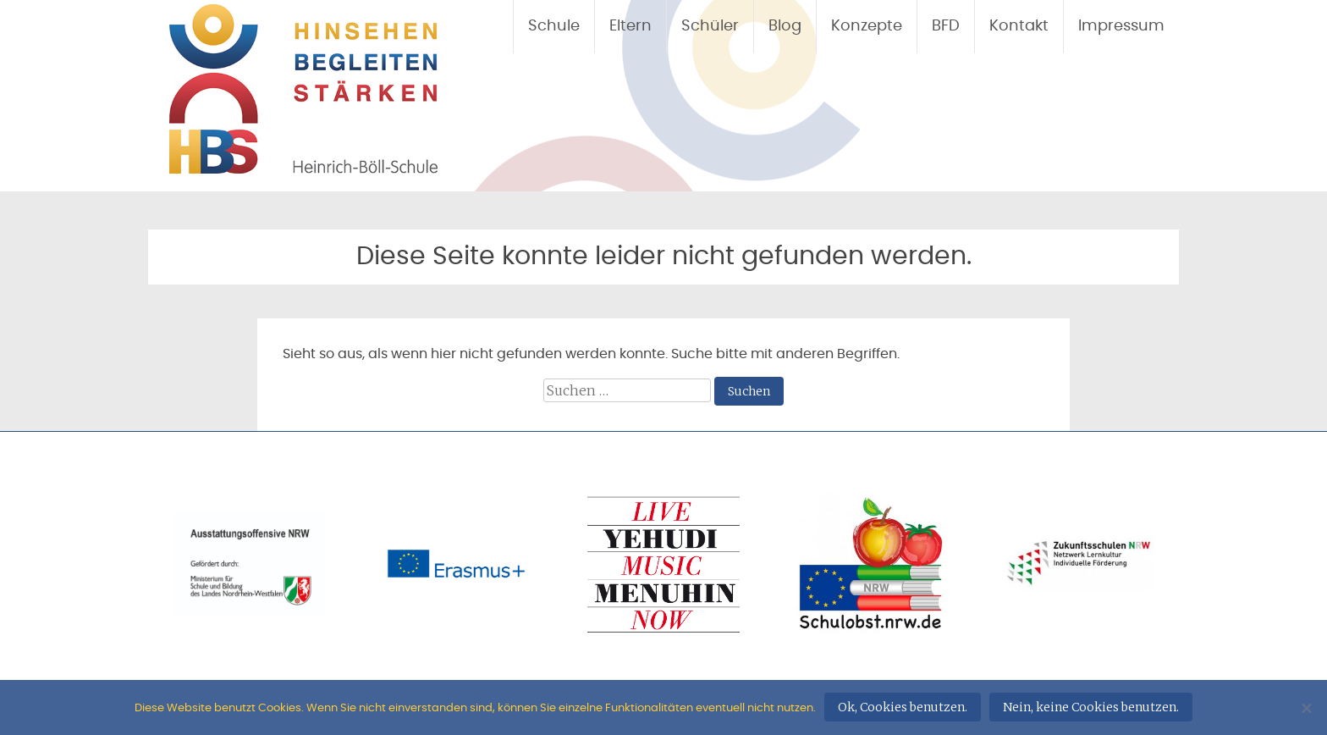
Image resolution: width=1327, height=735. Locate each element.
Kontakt (1019, 26)
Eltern (630, 26)
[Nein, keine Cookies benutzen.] (1305, 707)
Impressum (1121, 26)
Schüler (710, 26)
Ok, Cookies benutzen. (902, 707)
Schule (554, 26)
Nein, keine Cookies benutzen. (1091, 707)
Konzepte (866, 26)
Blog (784, 26)
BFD (946, 26)
